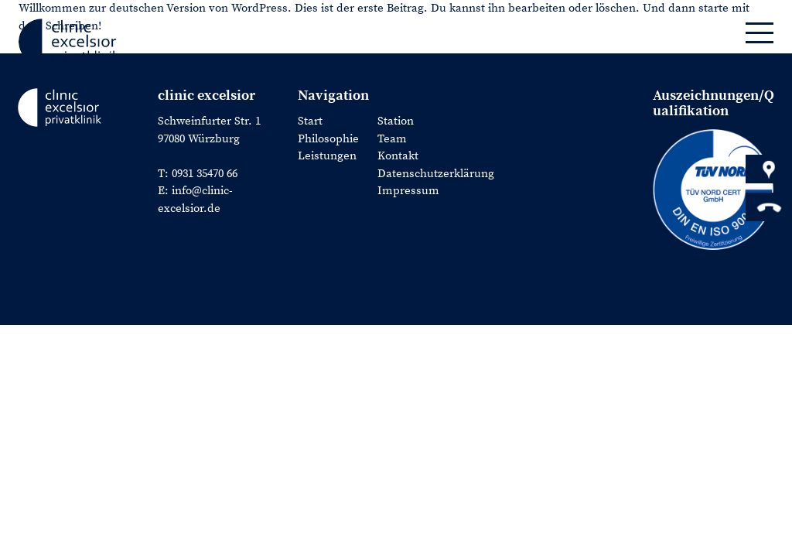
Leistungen (327, 156)
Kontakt (397, 156)
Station (395, 121)
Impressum (408, 190)
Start (310, 121)
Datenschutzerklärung (435, 173)
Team (392, 139)
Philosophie (328, 139)
